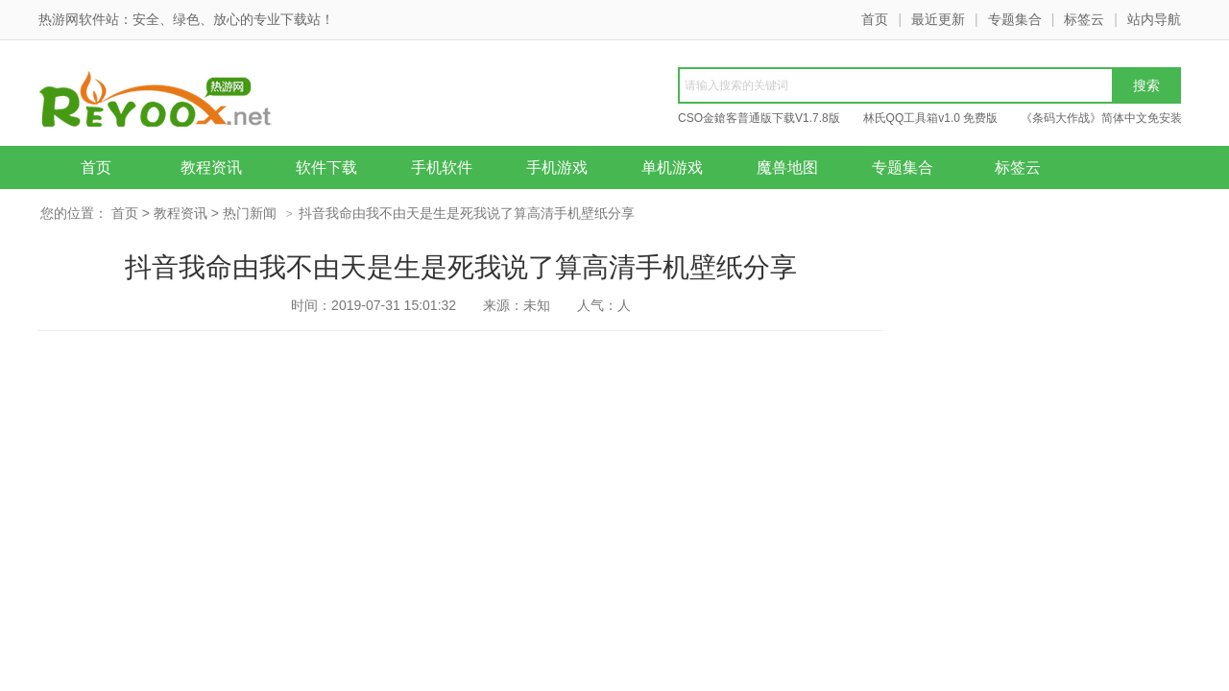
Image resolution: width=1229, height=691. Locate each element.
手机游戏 (557, 167)
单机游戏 (672, 167)
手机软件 (441, 167)
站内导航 (1154, 19)
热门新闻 (250, 213)
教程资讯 (211, 167)
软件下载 (326, 167)
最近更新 (938, 19)
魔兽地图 (787, 167)
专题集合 (1015, 19)
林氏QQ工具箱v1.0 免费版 (931, 118)
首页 (874, 19)
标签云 (1084, 19)
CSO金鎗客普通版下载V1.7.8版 (759, 118)
